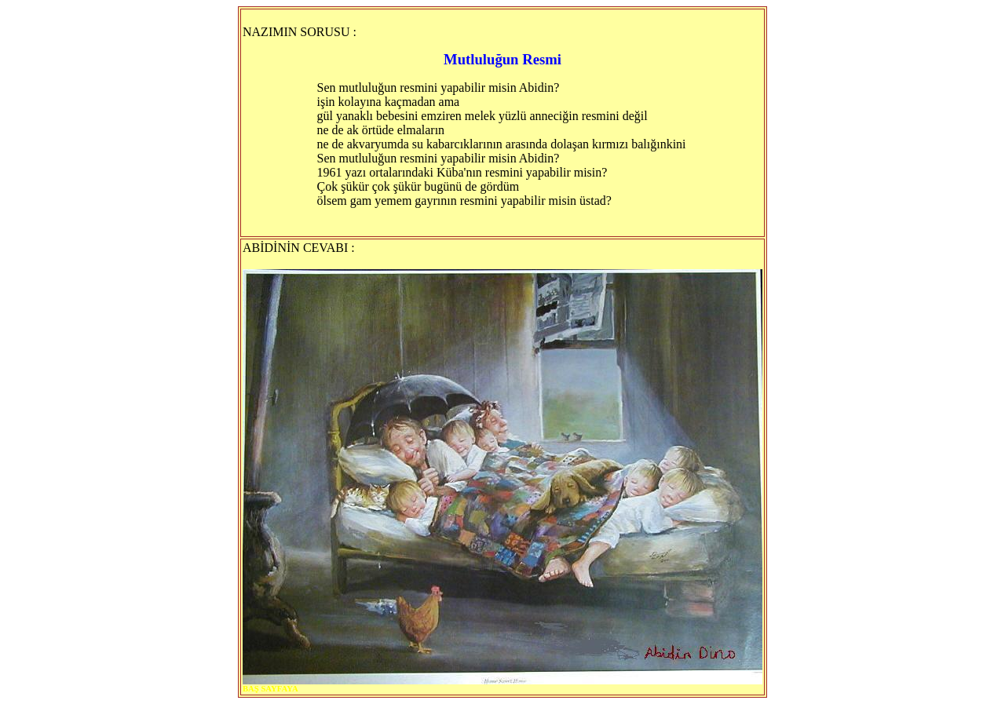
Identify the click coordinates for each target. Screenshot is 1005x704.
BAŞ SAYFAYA (270, 688)
